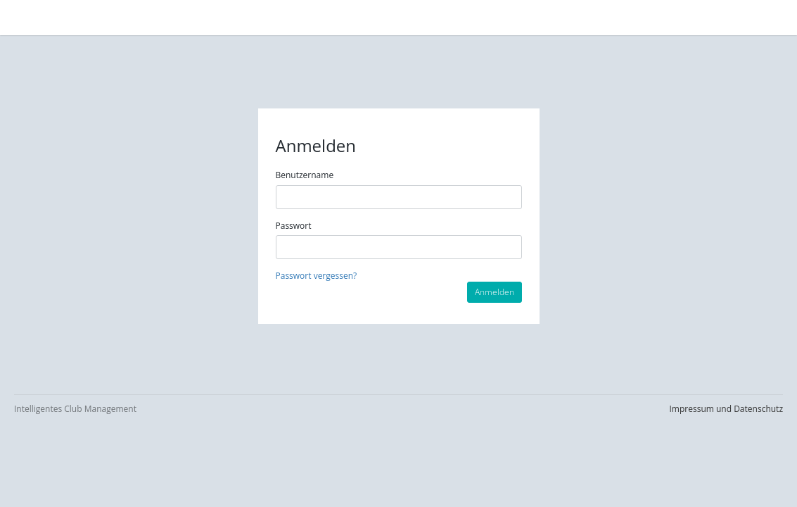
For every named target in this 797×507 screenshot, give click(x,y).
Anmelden (494, 292)
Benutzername (305, 175)
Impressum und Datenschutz (726, 409)
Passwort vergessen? (316, 276)
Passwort (294, 226)
